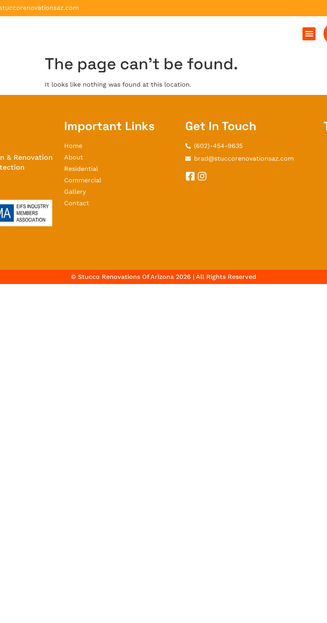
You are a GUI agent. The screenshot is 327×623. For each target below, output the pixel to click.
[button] (309, 33)
